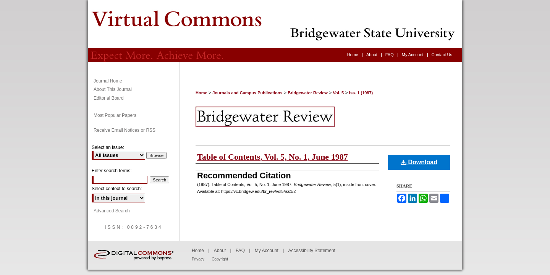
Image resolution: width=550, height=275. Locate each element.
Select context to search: (117, 188)
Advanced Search (112, 211)
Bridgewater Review (275, 24)
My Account (266, 250)
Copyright (220, 259)
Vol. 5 (338, 93)
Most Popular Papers (115, 115)
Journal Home (108, 81)
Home (201, 93)
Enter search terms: (112, 170)
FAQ (240, 250)
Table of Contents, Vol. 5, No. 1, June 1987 (272, 157)
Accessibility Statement (311, 250)
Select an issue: (108, 147)
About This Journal (113, 89)
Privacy (198, 259)
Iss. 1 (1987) (361, 93)
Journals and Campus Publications (247, 93)
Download (419, 162)
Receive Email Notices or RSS (124, 130)
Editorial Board (109, 98)
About (220, 250)
